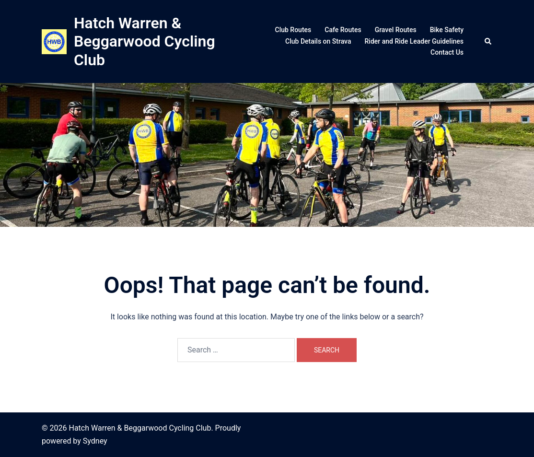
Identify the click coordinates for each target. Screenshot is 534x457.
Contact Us (447, 52)
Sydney (95, 440)
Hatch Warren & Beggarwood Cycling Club (144, 41)
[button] (488, 41)
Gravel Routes (396, 30)
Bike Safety (447, 30)
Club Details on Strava (318, 41)
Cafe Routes (343, 30)
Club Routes (293, 30)
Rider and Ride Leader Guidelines (414, 41)
